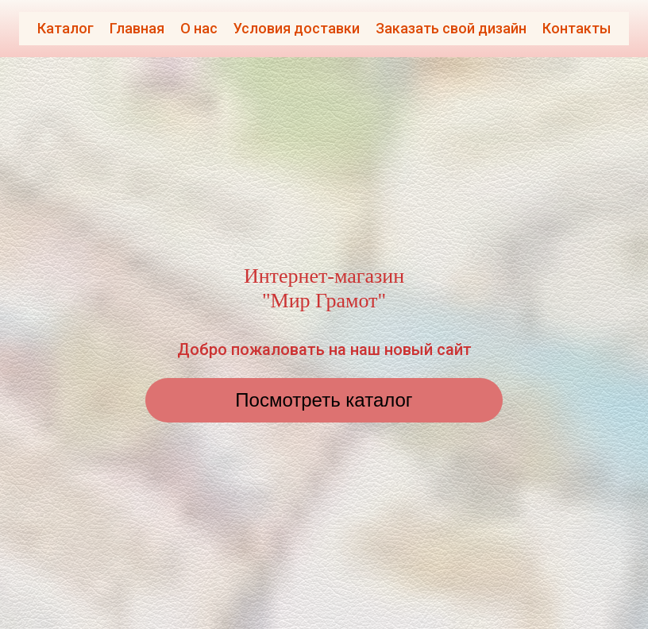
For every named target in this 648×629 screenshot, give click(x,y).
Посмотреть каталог (323, 400)
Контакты (576, 28)
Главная (137, 28)
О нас (199, 28)
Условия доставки (296, 28)
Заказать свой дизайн (451, 28)
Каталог (65, 28)
